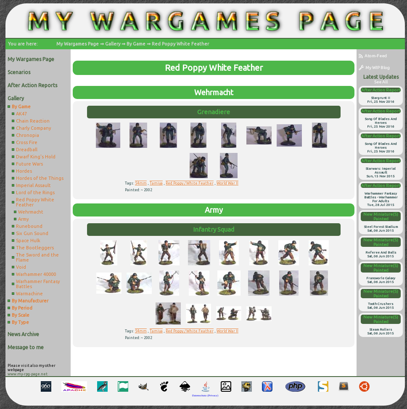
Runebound (29, 226)
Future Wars (29, 163)
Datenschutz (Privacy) (205, 395)
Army (23, 219)
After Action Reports (32, 85)
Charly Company (33, 128)
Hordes (24, 171)
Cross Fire (26, 142)
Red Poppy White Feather (180, 43)
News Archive (23, 334)
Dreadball (26, 149)
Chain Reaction (33, 120)
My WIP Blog (374, 67)
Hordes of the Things (39, 178)
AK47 (21, 113)
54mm (141, 183)
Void (21, 267)
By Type (20, 322)
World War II (227, 183)
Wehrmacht (30, 211)
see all (381, 82)
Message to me (26, 347)
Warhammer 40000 (36, 274)
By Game (136, 43)
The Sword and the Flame (37, 257)
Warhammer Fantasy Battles (38, 284)
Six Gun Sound (32, 233)
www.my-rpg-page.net (28, 374)
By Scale (20, 315)
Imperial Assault (33, 185)
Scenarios (19, 72)
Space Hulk (28, 240)
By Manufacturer (30, 300)
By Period (22, 307)
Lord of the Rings (35, 192)
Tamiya (156, 183)
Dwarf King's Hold (36, 156)
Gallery (112, 43)
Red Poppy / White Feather (190, 183)
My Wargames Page (77, 43)
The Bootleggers (35, 247)
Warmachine (29, 293)
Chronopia (27, 135)
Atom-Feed (373, 55)
